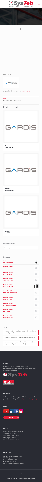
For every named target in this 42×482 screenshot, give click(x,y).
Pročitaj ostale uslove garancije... (29, 399)
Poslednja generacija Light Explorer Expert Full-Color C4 (20, 337)
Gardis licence (26, 91)
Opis (4, 98)
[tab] (21, 99)
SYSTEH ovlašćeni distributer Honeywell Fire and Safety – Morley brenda (21, 332)
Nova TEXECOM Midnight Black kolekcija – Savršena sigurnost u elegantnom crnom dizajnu (20, 343)
